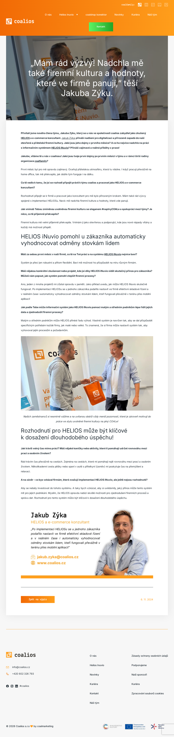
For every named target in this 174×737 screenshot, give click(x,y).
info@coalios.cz (21, 667)
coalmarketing (45, 726)
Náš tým (152, 14)
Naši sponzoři (139, 674)
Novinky (119, 14)
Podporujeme (139, 665)
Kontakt (101, 26)
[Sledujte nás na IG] (12, 685)
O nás (48, 14)
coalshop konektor (96, 14)
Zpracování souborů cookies (148, 693)
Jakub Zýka (68, 137)
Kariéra (136, 14)
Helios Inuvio (66, 14)
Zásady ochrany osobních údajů (150, 655)
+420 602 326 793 (23, 673)
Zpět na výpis (38, 599)
